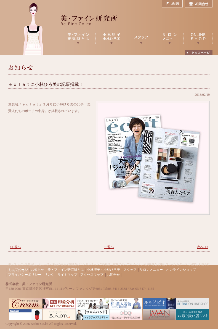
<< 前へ (15, 247)
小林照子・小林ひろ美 (103, 270)
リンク (49, 275)
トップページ (18, 270)
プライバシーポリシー (24, 275)
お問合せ (198, 4)
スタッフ (130, 270)
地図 (173, 4)
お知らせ (37, 270)
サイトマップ (67, 275)
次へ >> (202, 247)
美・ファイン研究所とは (65, 270)
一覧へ (109, 247)
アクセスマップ (91, 275)
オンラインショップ (181, 270)
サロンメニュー (151, 270)
